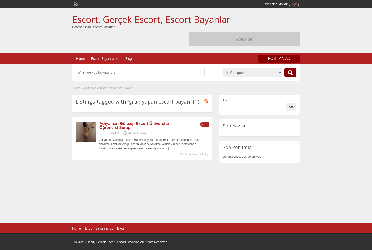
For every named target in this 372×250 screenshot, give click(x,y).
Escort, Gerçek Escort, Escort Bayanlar (151, 19)
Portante (114, 132)
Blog (128, 59)
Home (80, 59)
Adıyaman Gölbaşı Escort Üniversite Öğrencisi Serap (134, 125)
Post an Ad (279, 59)
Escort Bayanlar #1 (105, 59)
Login (294, 4)
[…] (167, 148)
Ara (225, 100)
